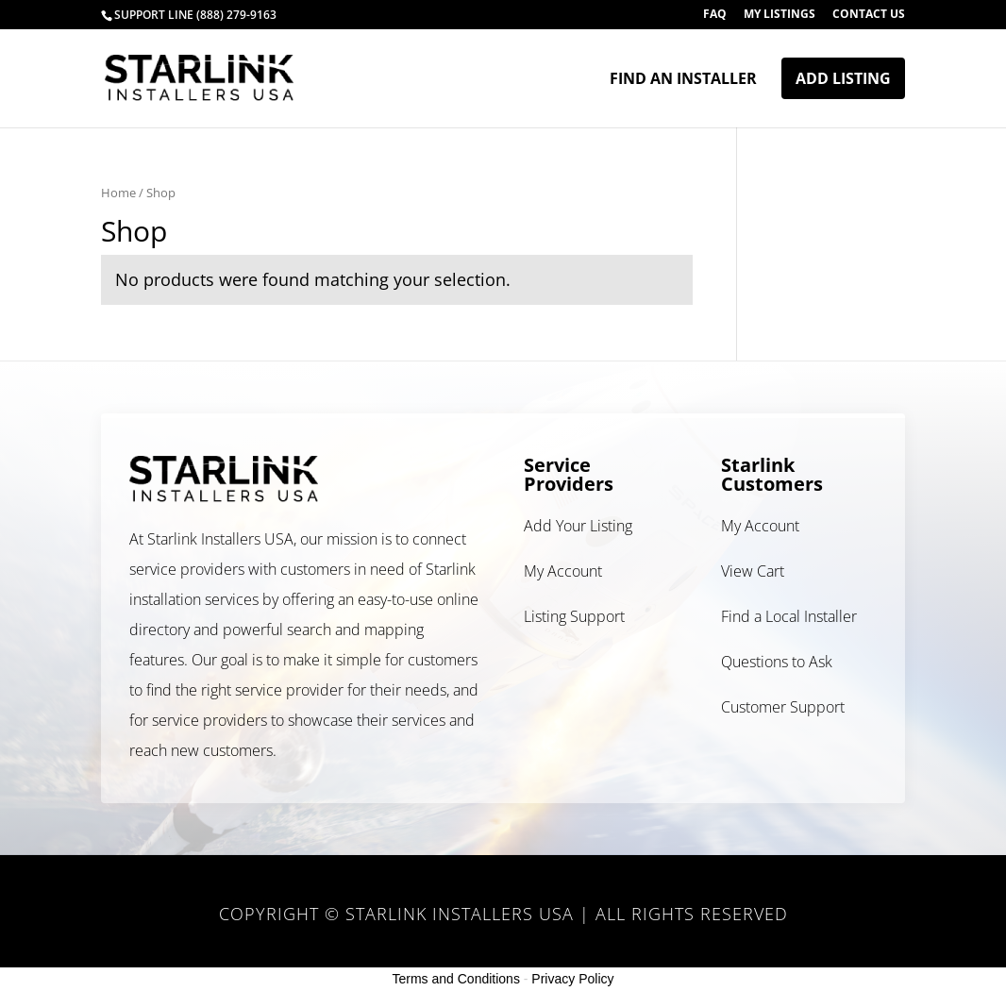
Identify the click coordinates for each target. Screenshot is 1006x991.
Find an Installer (683, 80)
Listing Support (574, 616)
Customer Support (783, 707)
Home (118, 192)
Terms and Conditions (456, 978)
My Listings (779, 15)
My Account (563, 571)
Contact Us (868, 15)
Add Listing (843, 78)
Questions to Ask (776, 661)
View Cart (752, 571)
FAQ (715, 15)
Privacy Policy (572, 978)
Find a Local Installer (789, 616)
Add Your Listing (578, 525)
